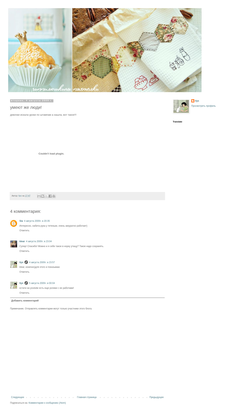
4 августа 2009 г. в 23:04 (39, 241)
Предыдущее (157, 397)
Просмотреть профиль (203, 106)
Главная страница (87, 397)
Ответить (24, 230)
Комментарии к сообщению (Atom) (47, 403)
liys (21, 262)
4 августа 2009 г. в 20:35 (37, 221)
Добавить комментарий (25, 300)
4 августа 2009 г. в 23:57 (42, 262)
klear (22, 241)
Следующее (17, 397)
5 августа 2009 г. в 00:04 (42, 283)
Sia (21, 221)
